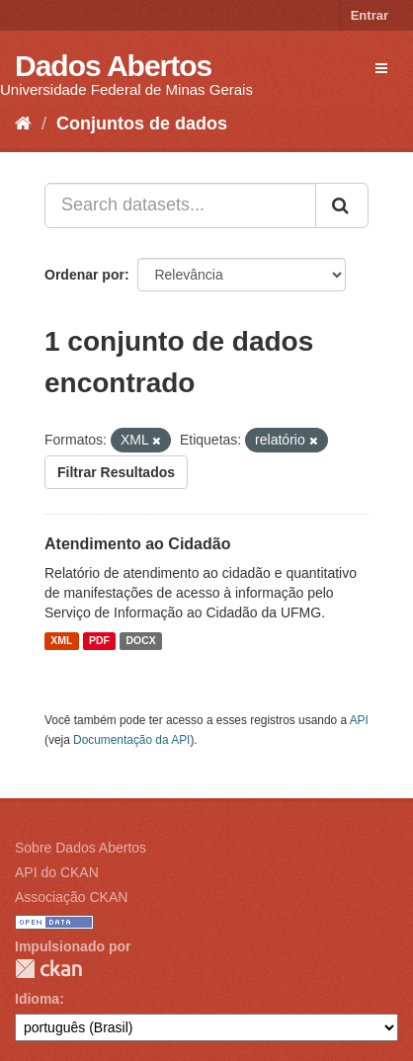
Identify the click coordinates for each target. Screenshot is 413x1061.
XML (61, 641)
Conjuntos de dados (141, 123)
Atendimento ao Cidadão (137, 543)
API (359, 720)
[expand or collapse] (381, 68)
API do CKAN (57, 872)
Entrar (369, 15)
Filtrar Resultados (116, 472)
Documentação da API (131, 740)
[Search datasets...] (180, 205)
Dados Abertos (113, 65)
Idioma (37, 999)
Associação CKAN (71, 897)
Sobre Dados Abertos (80, 848)
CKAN (48, 968)
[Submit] (342, 205)
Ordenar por (84, 275)
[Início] (23, 123)
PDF (99, 641)
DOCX (140, 641)
